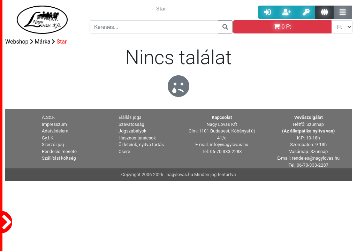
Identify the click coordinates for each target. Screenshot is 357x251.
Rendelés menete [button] (59, 151)
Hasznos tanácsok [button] (137, 137)
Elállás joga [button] (130, 117)
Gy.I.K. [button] (48, 137)
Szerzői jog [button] (53, 144)
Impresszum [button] (54, 124)
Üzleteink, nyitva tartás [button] (141, 144)
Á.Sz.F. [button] (48, 117)
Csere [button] (124, 151)
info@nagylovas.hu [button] (229, 144)
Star (61, 41)
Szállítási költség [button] (59, 158)
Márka (43, 41)
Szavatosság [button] (131, 124)
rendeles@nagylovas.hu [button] (316, 158)
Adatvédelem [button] (55, 131)
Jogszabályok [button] (132, 131)
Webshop (17, 41)
